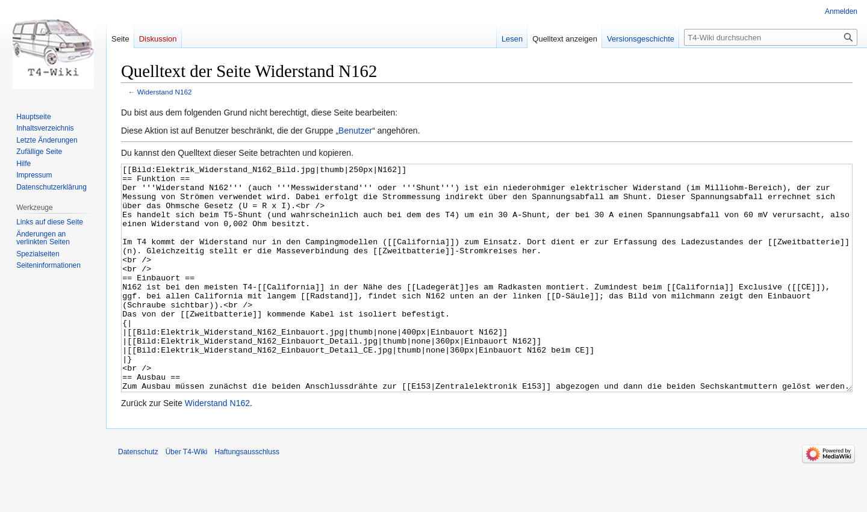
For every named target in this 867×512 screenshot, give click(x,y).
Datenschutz (138, 497)
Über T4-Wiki (187, 497)
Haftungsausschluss (247, 497)
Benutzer (355, 130)
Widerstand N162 (164, 92)
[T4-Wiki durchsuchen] (770, 37)
